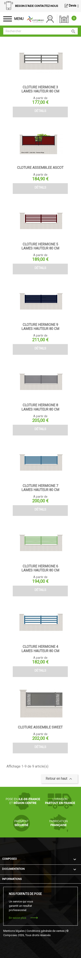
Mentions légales (14, 930)
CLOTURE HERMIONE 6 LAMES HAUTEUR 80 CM (40, 568)
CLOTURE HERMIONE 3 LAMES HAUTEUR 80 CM (40, 89)
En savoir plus (17, 917)
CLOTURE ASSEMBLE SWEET (40, 727)
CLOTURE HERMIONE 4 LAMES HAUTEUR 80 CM (40, 649)
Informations (12, 879)
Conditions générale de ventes (45, 930)
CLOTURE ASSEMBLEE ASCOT (40, 168)
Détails (40, 111)
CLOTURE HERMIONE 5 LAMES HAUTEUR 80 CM (40, 246)
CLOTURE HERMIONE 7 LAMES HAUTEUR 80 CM (40, 488)
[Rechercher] (40, 31)
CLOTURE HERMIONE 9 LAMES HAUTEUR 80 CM (40, 327)
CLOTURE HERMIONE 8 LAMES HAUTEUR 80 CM (40, 407)
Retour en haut (59, 778)
